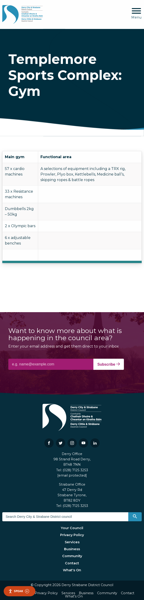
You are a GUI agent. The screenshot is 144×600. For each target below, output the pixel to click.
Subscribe (108, 364)
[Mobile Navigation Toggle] (136, 14)
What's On (72, 570)
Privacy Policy (72, 535)
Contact (72, 563)
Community (72, 556)
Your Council (72, 528)
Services (72, 542)
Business (72, 549)
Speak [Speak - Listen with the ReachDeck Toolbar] (18, 591)
